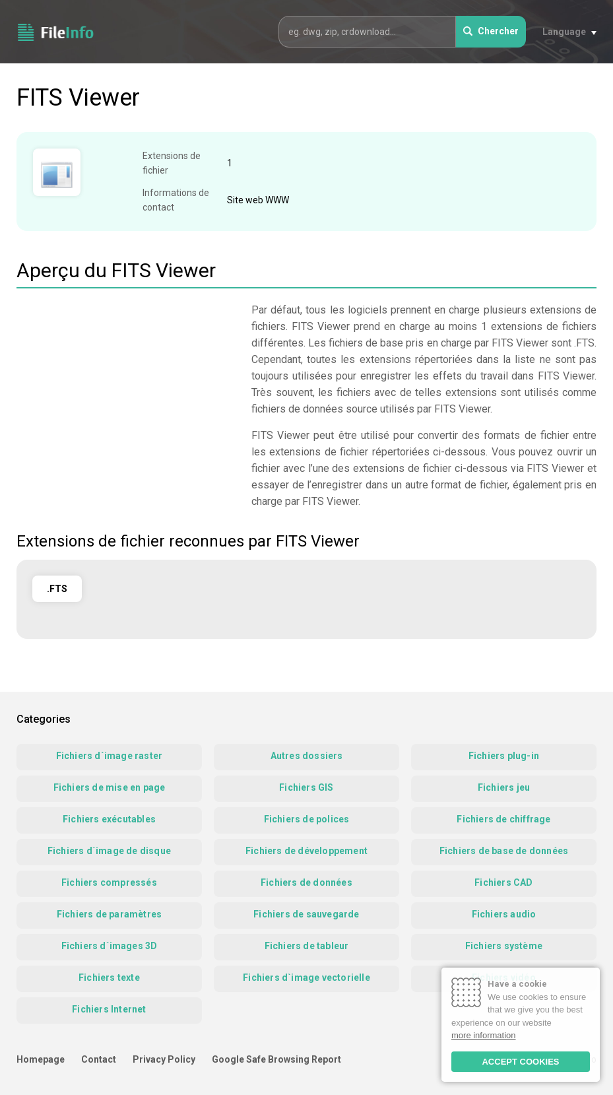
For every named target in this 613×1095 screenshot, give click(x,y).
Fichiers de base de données (503, 851)
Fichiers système (503, 946)
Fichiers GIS (306, 787)
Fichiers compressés (109, 882)
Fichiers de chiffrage (503, 819)
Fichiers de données (306, 882)
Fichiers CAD (503, 882)
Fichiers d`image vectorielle (306, 977)
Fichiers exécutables (109, 819)
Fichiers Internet (109, 1009)
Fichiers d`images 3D (109, 946)
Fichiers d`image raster (109, 755)
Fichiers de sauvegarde (306, 914)
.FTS (57, 588)
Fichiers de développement (306, 851)
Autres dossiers (307, 755)
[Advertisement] (127, 394)
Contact (98, 1059)
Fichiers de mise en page (109, 787)
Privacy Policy (164, 1059)
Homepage (40, 1059)
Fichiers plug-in (503, 755)
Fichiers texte (109, 977)
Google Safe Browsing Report (276, 1059)
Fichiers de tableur (307, 946)
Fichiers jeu (504, 787)
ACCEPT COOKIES (520, 1062)
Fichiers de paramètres (109, 914)
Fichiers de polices (307, 819)
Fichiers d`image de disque (109, 851)
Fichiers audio (504, 914)
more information (483, 1035)
